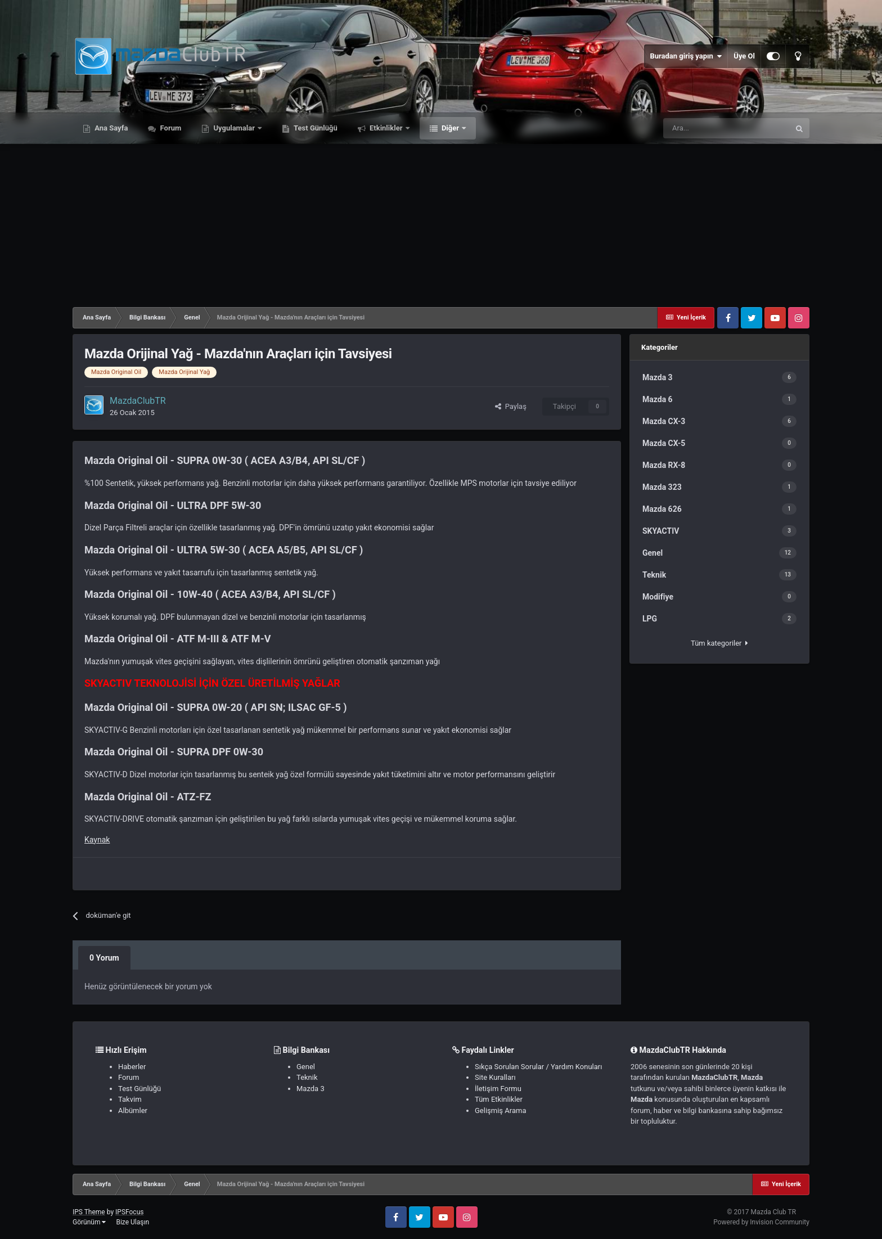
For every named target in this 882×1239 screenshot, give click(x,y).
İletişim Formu (498, 1088)
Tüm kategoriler (719, 643)
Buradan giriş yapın (686, 56)
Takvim (130, 1099)
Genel (305, 1066)
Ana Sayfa (110, 128)
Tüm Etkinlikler (499, 1099)
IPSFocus (129, 1212)
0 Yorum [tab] (104, 957)
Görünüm (89, 1222)
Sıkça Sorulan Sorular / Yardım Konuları (538, 1066)
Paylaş (510, 406)
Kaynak (97, 839)
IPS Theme (89, 1212)
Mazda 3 (310, 1088)
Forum (169, 128)
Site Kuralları (495, 1077)
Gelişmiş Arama (500, 1110)
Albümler (132, 1110)
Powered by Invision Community (761, 1222)
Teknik (307, 1077)
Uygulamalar (234, 128)
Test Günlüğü (315, 128)
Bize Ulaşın (132, 1222)
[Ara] (726, 128)
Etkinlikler (386, 128)
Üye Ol (744, 56)
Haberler (132, 1066)
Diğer (450, 128)
